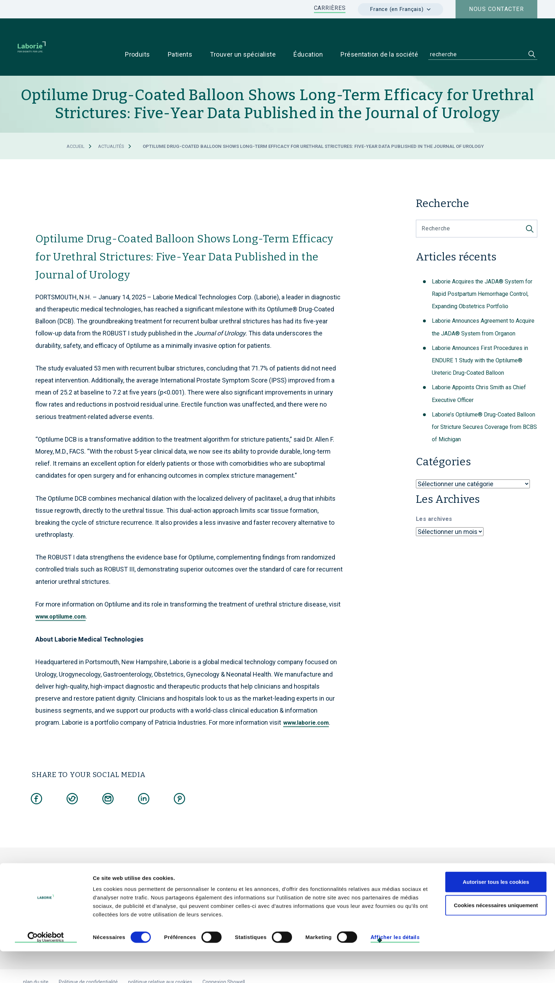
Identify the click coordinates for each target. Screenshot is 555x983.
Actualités (111, 124)
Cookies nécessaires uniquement (496, 937)
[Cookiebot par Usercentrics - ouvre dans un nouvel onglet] (46, 969)
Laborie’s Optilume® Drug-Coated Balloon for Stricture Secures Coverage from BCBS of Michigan (484, 404)
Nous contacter (496, 9)
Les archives (434, 496)
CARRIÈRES (330, 8)
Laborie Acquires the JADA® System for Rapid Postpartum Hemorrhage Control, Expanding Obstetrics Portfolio (482, 271)
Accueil (76, 124)
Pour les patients (450, 871)
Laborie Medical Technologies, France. (204, 855)
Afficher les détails (395, 969)
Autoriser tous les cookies (496, 913)
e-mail (208, 883)
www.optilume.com (60, 594)
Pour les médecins (396, 871)
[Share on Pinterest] (179, 775)
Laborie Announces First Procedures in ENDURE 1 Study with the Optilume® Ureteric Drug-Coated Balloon (480, 338)
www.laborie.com (306, 700)
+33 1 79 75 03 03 (162, 883)
